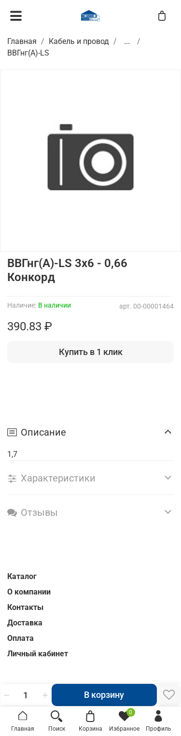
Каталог (22, 576)
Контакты (25, 607)
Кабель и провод (79, 41)
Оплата (20, 638)
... (127, 41)
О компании (29, 591)
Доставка (24, 622)
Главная (22, 41)
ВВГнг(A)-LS (28, 52)
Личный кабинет (37, 653)
